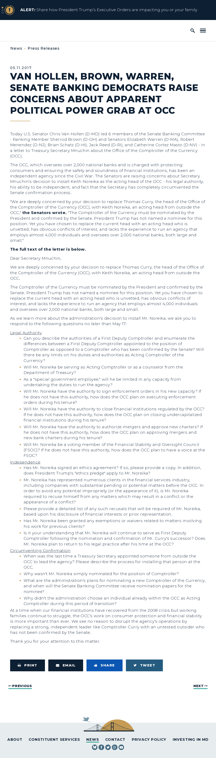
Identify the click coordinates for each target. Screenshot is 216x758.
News (16, 48)
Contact (115, 739)
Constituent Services (54, 739)
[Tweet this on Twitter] (144, 665)
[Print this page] (27, 665)
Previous (22, 686)
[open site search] (192, 30)
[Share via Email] (65, 665)
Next (198, 686)
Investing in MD (191, 739)
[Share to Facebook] (104, 665)
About (14, 739)
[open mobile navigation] (203, 30)
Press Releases (44, 48)
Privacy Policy (149, 739)
